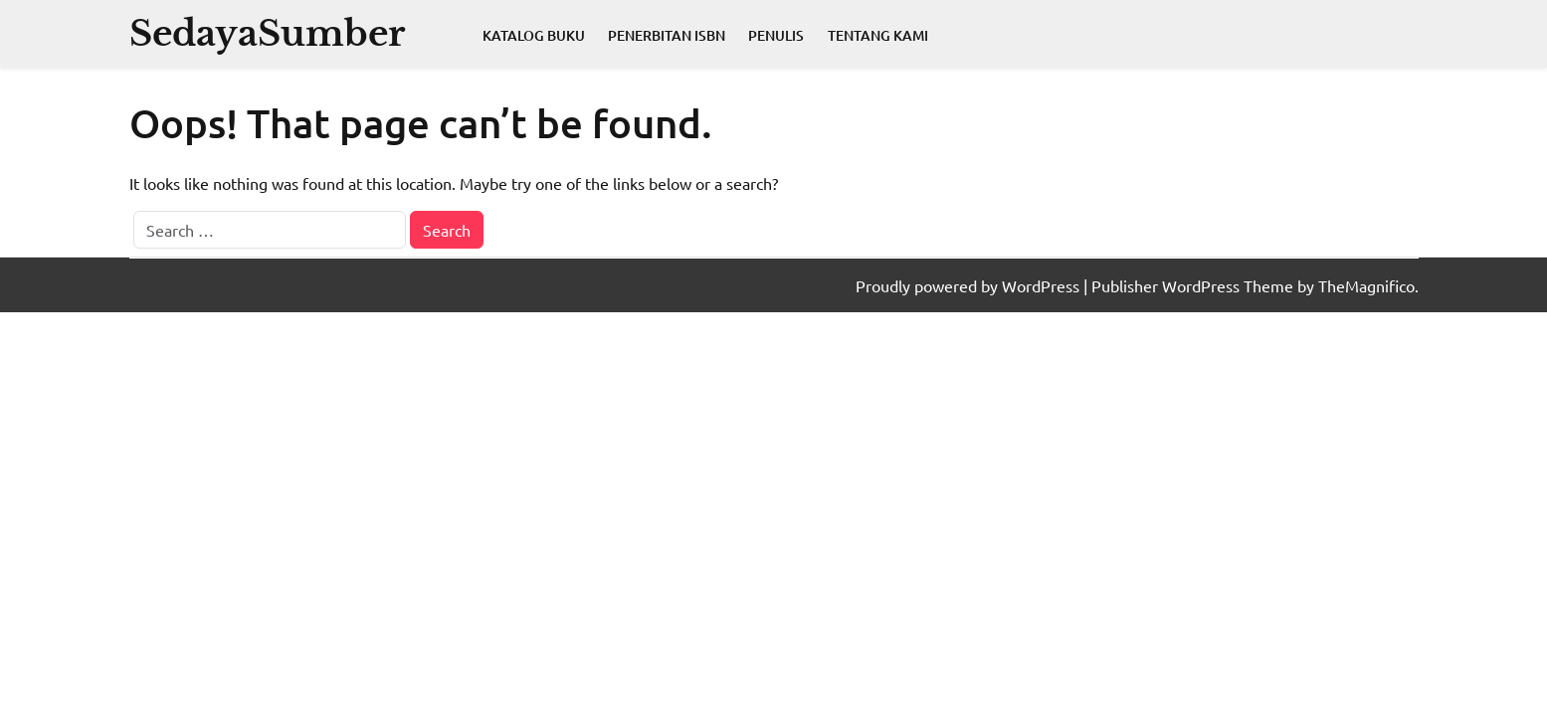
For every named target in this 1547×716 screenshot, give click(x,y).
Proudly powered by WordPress (969, 285)
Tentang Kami (878, 35)
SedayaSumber (267, 33)
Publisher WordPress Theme (1194, 285)
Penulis (776, 35)
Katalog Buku (534, 35)
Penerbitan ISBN (666, 35)
